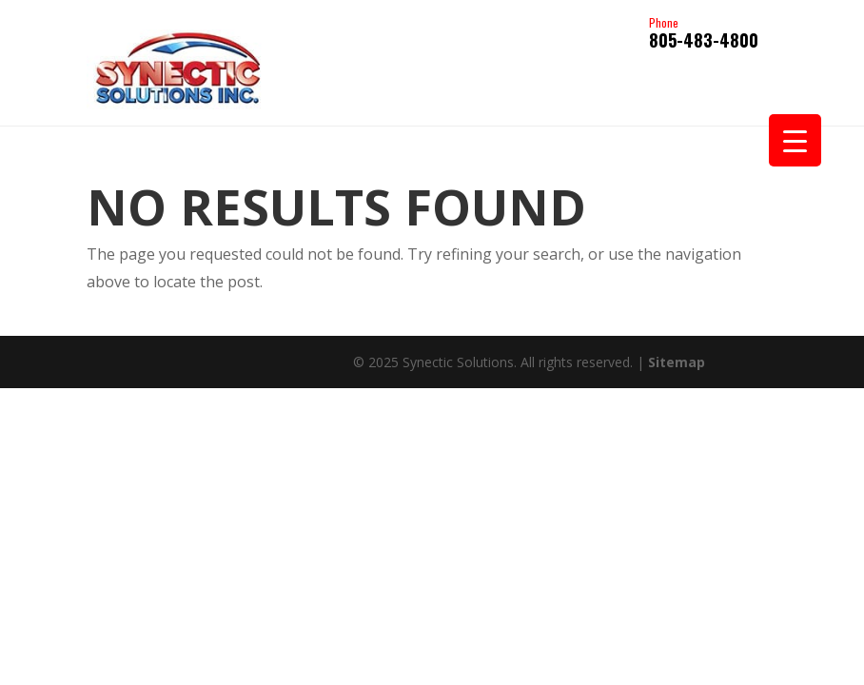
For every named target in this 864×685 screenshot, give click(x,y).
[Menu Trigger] (795, 140)
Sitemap (676, 362)
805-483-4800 (703, 34)
